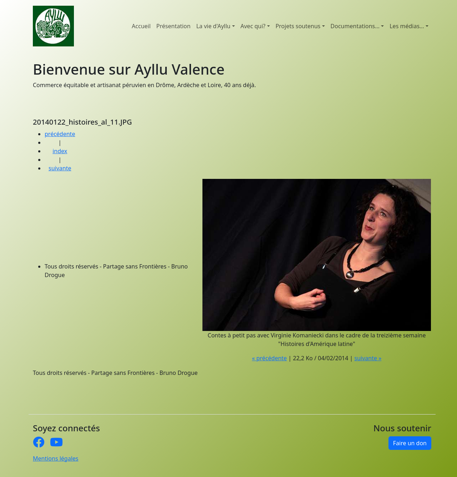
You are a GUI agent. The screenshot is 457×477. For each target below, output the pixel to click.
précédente (60, 134)
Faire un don (410, 443)
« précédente (269, 358)
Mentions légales (56, 458)
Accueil (141, 26)
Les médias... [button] (407, 26)
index (59, 151)
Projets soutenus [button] (298, 26)
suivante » (368, 358)
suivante (60, 168)
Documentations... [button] (355, 26)
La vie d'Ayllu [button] (213, 26)
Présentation (173, 26)
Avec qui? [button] (253, 26)
